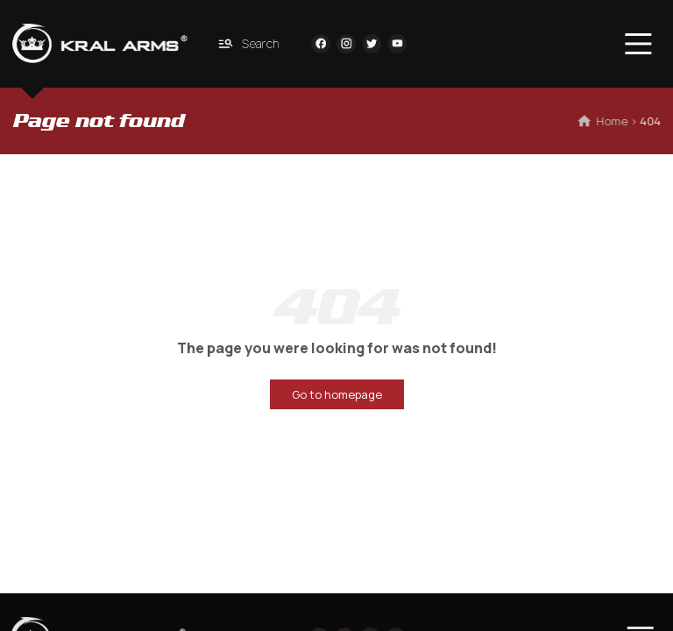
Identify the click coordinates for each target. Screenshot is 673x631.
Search (246, 43)
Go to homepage (337, 394)
